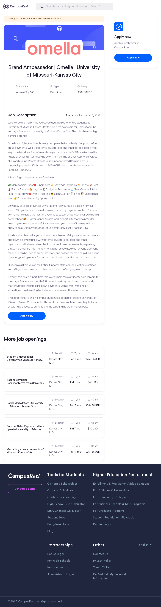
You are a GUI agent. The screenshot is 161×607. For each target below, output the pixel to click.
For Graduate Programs (109, 510)
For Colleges (55, 554)
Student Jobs (56, 517)
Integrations (55, 567)
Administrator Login (60, 574)
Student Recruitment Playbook (113, 517)
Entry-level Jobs (58, 524)
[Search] (74, 6)
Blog (50, 531)
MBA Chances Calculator (63, 510)
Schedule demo (25, 489)
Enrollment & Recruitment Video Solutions (121, 483)
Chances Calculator (60, 490)
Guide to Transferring (61, 497)
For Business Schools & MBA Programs (119, 504)
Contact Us (100, 554)
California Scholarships (62, 483)
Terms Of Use (102, 567)
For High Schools (58, 560)
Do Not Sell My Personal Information (109, 576)
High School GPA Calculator (66, 504)
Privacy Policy (102, 560)
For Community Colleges (109, 497)
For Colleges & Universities (111, 490)
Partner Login (102, 524)
